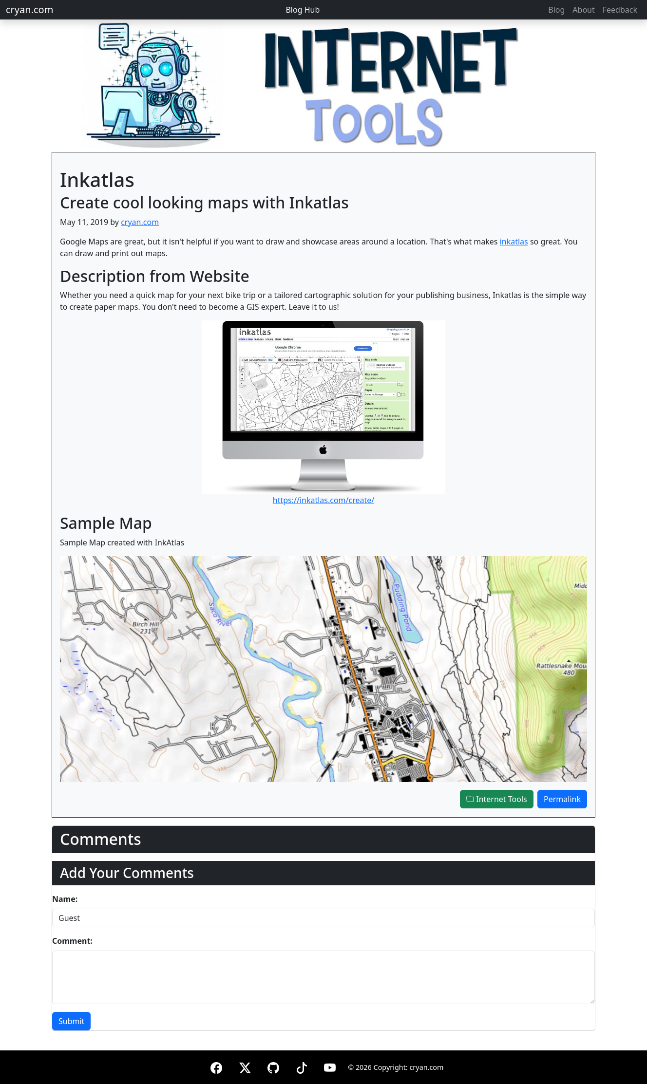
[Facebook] (216, 1066)
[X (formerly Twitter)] (245, 1066)
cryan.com (29, 9)
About (583, 9)
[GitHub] (273, 1066)
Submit (71, 1021)
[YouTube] (330, 1066)
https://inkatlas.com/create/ (324, 500)
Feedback (620, 9)
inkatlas (514, 241)
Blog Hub (302, 9)
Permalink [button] (562, 799)
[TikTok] (301, 1066)
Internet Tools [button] (496, 799)
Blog (556, 9)
